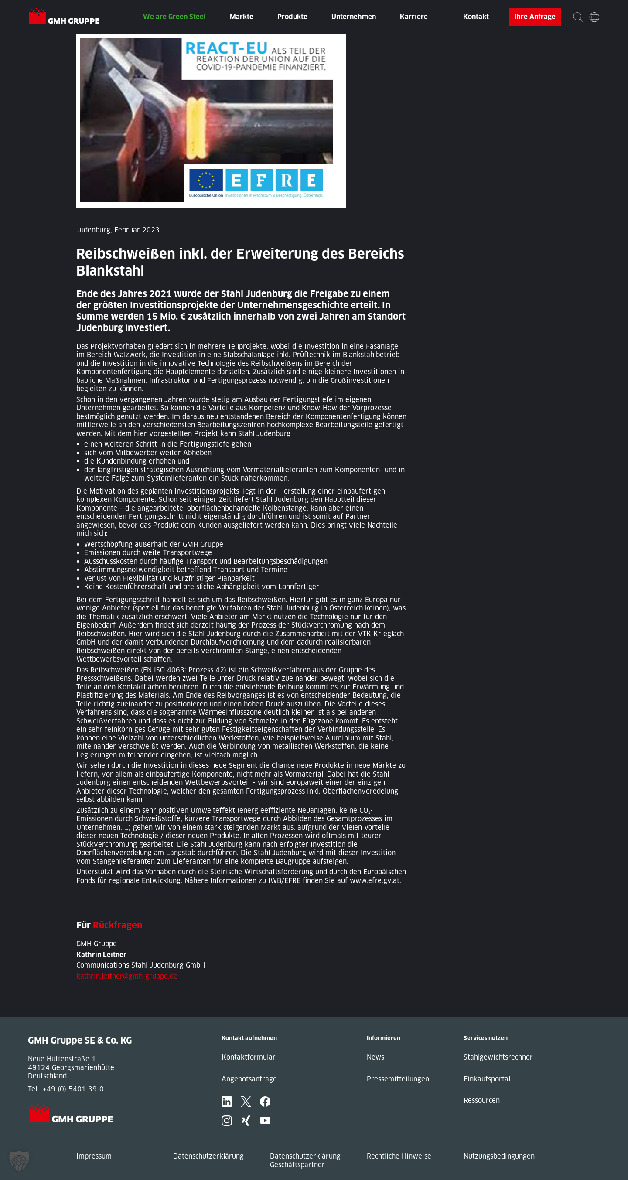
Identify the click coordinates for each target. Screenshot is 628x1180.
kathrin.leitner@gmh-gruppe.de (126, 976)
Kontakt (476, 17)
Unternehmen (353, 17)
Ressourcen (482, 1100)
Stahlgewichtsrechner (498, 1057)
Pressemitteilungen (398, 1079)
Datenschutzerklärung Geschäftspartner (305, 1160)
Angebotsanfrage (249, 1079)
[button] (19, 1161)
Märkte (241, 17)
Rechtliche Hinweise (399, 1156)
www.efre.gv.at (374, 880)
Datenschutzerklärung (208, 1156)
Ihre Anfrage (535, 17)
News (375, 1057)
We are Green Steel (174, 17)
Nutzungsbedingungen (499, 1156)
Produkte (292, 17)
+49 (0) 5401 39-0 (73, 1089)
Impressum (94, 1156)
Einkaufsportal (487, 1079)
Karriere (414, 17)
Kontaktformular (249, 1057)
